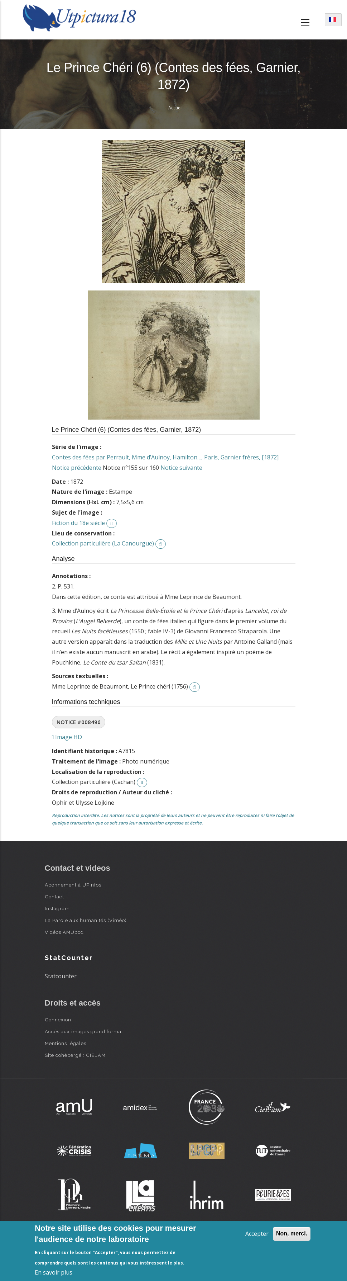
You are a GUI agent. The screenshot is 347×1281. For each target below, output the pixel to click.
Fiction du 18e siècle (78, 523)
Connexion (58, 1019)
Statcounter (61, 976)
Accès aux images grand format (84, 1031)
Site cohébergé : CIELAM (75, 1055)
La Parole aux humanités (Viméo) (86, 920)
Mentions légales (65, 1043)
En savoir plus (53, 1272)
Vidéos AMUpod (64, 932)
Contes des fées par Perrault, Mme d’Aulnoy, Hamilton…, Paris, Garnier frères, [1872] (165, 457)
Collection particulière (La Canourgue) (103, 543)
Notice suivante (181, 468)
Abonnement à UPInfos (73, 885)
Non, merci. (291, 1233)
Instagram (57, 908)
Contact (54, 896)
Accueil (175, 108)
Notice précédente (76, 468)
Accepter (257, 1234)
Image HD (67, 737)
